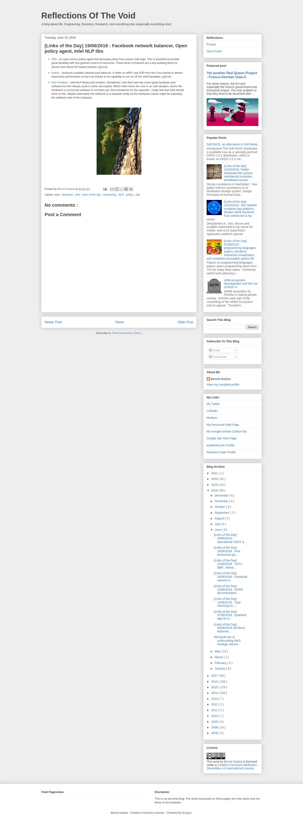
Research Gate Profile (221, 452)
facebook (68, 194)
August (220, 518)
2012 (215, 704)
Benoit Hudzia (220, 379)
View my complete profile (223, 384)
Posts (214, 350)
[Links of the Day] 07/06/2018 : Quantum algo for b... (230, 615)
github (102, 66)
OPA (54, 59)
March (219, 657)
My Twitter (213, 404)
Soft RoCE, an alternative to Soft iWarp (232, 144)
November (222, 501)
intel (78, 194)
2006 (215, 733)
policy (130, 194)
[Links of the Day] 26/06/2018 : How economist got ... (227, 551)
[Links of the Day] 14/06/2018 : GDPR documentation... (228, 589)
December (222, 495)
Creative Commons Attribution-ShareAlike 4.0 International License (232, 766)
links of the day (91, 194)
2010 (215, 716)
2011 (215, 710)
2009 (215, 721)
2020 (215, 479)
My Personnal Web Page (223, 424)
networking (110, 194)
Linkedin (212, 410)
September (222, 512)
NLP (121, 194)
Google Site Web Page (222, 438)
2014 (215, 693)
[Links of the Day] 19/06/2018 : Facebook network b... (230, 576)
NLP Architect (60, 82)
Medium (212, 417)
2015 (215, 687)
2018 (215, 490)
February (221, 663)
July (218, 524)
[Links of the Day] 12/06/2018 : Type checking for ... (227, 602)
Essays (211, 44)
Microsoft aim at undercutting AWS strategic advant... (227, 640)
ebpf (57, 194)
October (220, 506)
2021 (215, 473)
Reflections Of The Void (88, 15)
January (220, 668)
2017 (215, 675)
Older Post (185, 322)
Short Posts (214, 51)
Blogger (186, 812)
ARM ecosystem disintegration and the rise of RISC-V (241, 283)
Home (119, 322)
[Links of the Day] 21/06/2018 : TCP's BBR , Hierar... (228, 564)
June (218, 529)
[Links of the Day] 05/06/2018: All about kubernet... (229, 628)
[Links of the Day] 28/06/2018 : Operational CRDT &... (230, 538)
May (218, 651)
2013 (215, 698)
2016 (215, 681)
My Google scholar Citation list (226, 431)
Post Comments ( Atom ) (127, 333)
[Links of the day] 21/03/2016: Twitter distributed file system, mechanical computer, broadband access (238, 173)
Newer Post (53, 322)
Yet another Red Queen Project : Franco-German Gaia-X (232, 75)
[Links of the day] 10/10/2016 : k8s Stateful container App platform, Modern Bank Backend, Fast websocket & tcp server (231, 210)
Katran (56, 72)
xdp (137, 194)
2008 (215, 727)
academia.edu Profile (220, 445)
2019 (215, 484)
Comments (218, 357)
